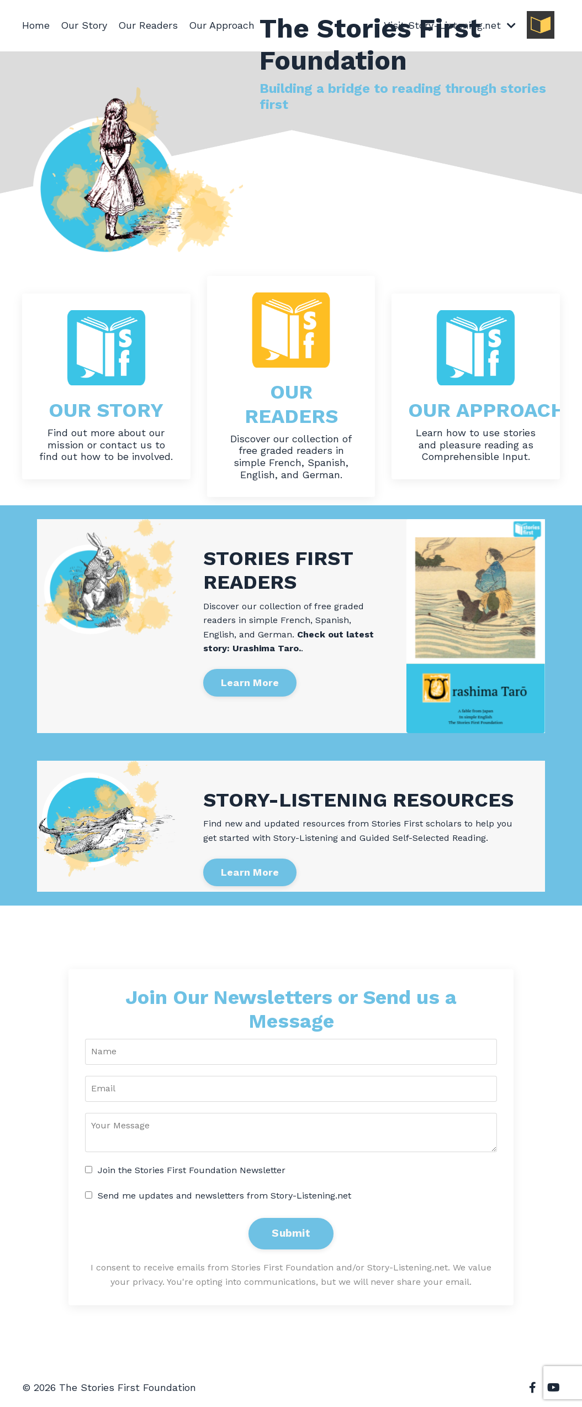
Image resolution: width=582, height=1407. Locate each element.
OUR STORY (106, 410)
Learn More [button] (250, 682)
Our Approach (222, 25)
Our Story (84, 25)
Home (36, 25)
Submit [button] (291, 1233)
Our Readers (148, 25)
